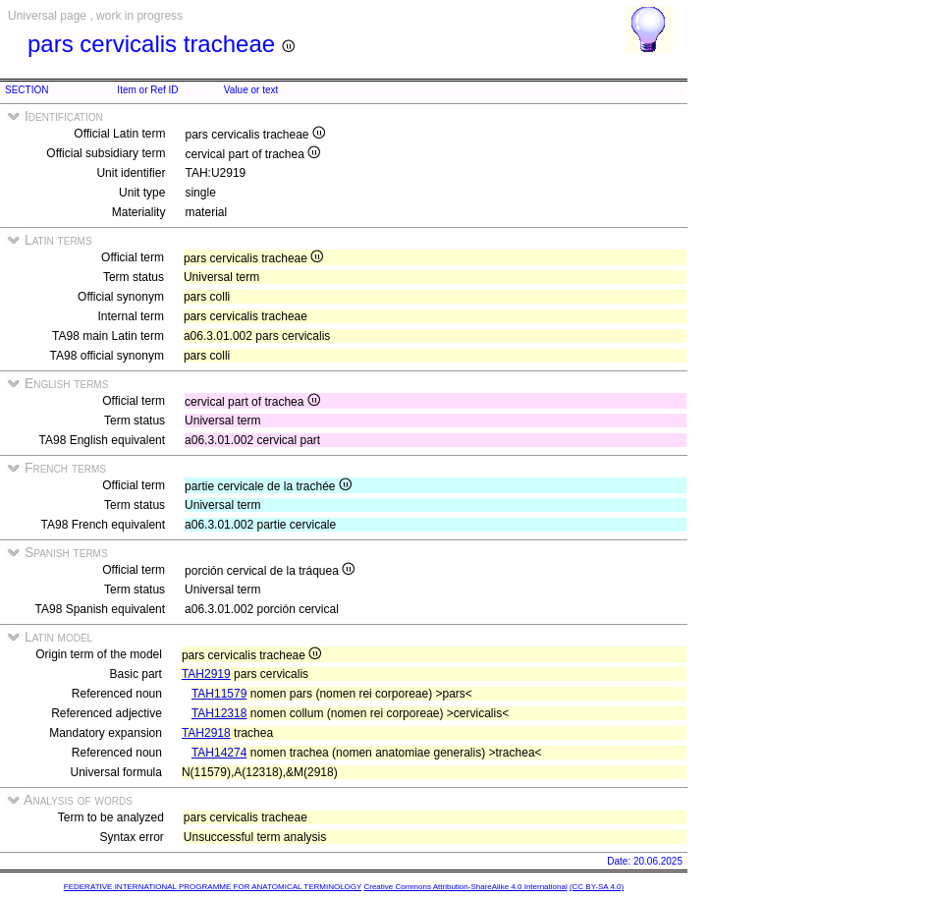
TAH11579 (218, 694)
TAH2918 (206, 733)
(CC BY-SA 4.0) (597, 886)
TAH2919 (206, 674)
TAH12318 (218, 713)
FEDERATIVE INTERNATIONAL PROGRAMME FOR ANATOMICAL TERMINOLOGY (212, 886)
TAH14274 (218, 752)
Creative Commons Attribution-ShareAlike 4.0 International (465, 886)
